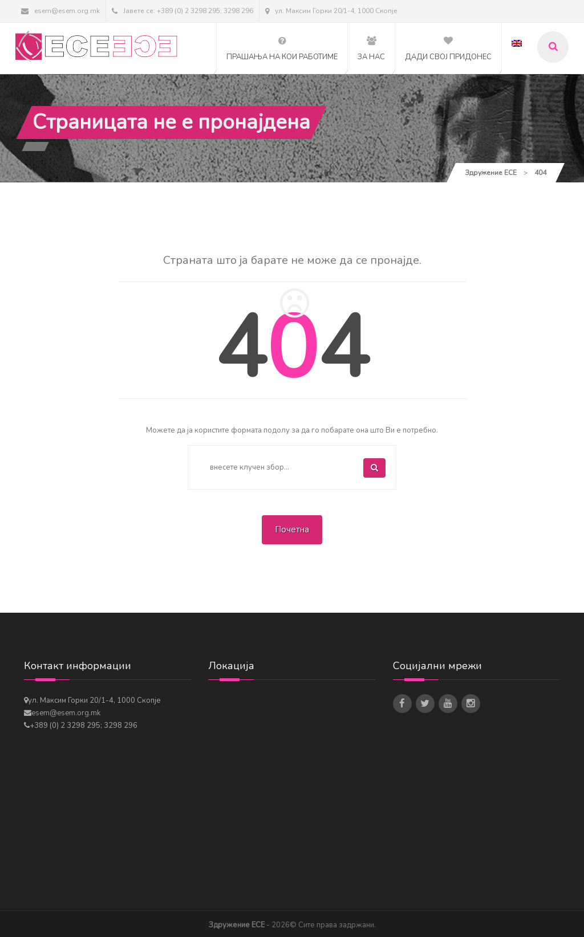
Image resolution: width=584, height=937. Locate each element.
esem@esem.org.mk (60, 10)
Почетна (292, 529)
